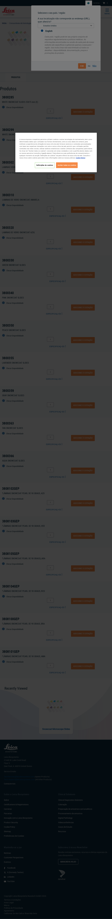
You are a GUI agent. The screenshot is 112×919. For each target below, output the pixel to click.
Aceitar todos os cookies (67, 165)
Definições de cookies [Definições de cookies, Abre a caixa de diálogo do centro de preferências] (44, 165)
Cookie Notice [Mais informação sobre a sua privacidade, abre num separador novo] (80, 158)
